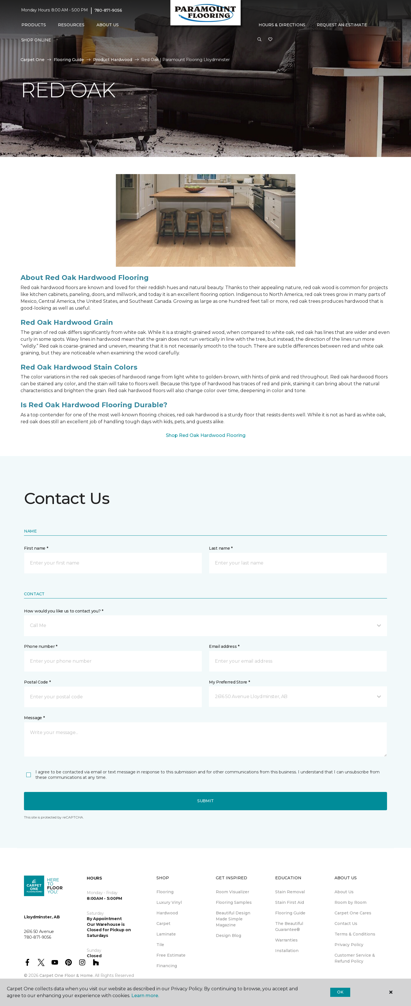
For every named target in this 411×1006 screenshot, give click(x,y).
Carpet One (33, 59)
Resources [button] (71, 24)
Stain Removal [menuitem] (290, 891)
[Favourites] (270, 39)
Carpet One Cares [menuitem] (353, 913)
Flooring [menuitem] (165, 891)
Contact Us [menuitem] (346, 923)
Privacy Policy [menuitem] (349, 944)
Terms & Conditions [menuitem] (355, 934)
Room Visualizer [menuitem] (232, 891)
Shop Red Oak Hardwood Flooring (205, 435)
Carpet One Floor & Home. (66, 975)
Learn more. (145, 995)
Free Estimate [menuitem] (171, 955)
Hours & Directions (282, 24)
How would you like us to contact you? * (63, 611)
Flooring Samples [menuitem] (234, 902)
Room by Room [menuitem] (350, 902)
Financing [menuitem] (166, 965)
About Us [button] (107, 24)
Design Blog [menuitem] (228, 935)
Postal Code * (37, 682)
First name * (36, 548)
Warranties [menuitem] (286, 940)
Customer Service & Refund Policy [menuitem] (355, 958)
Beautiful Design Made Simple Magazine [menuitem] (233, 919)
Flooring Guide (69, 59)
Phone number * (40, 646)
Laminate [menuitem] (166, 934)
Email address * (224, 646)
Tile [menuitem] (160, 944)
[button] (259, 39)
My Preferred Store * (229, 682)
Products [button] (33, 24)
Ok (340, 992)
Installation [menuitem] (287, 950)
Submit (205, 800)
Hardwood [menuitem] (167, 913)
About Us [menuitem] (344, 891)
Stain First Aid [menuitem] (289, 902)
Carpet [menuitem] (163, 923)
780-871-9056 (108, 10)
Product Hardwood (112, 59)
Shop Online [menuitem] (36, 40)
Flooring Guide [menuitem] (290, 913)
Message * (34, 718)
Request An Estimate (342, 24)
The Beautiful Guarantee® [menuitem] (289, 926)
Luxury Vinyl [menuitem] (169, 902)
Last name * (221, 548)
